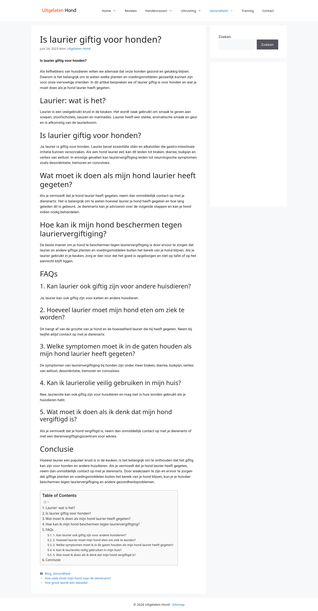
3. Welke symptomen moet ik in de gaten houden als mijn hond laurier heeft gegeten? (113, 545)
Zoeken (225, 36)
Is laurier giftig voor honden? (68, 513)
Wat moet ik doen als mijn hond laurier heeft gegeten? (88, 518)
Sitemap (178, 604)
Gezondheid (223, 10)
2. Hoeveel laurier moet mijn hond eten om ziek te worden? (94, 540)
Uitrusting (193, 10)
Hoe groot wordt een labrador (66, 583)
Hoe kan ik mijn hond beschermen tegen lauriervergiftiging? (93, 524)
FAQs (50, 530)
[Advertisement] (248, 134)
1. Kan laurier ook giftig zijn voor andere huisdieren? (89, 535)
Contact (268, 10)
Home (111, 10)
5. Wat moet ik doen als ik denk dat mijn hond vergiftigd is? (94, 555)
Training (248, 10)
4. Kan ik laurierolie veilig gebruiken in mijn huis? (87, 550)
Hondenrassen (161, 10)
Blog (48, 573)
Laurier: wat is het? (60, 508)
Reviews (131, 10)
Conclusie (53, 560)
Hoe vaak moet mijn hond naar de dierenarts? (78, 578)
